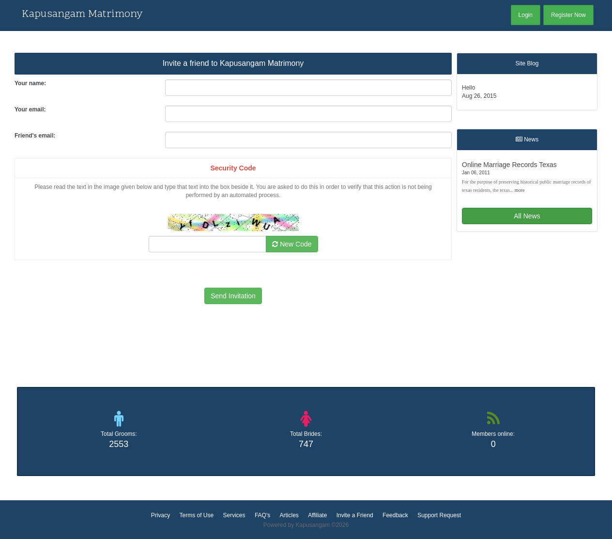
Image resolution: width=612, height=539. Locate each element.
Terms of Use (196, 515)
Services (234, 515)
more (520, 190)
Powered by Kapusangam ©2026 (306, 525)
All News (527, 216)
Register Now (568, 15)
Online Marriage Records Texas (509, 165)
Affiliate (317, 515)
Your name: (30, 83)
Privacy (160, 515)
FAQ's (262, 515)
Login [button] (526, 15)
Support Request (439, 515)
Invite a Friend (355, 515)
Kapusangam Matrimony (82, 14)
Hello (468, 87)
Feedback (395, 515)
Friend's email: (35, 135)
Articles (289, 515)
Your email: (30, 109)
